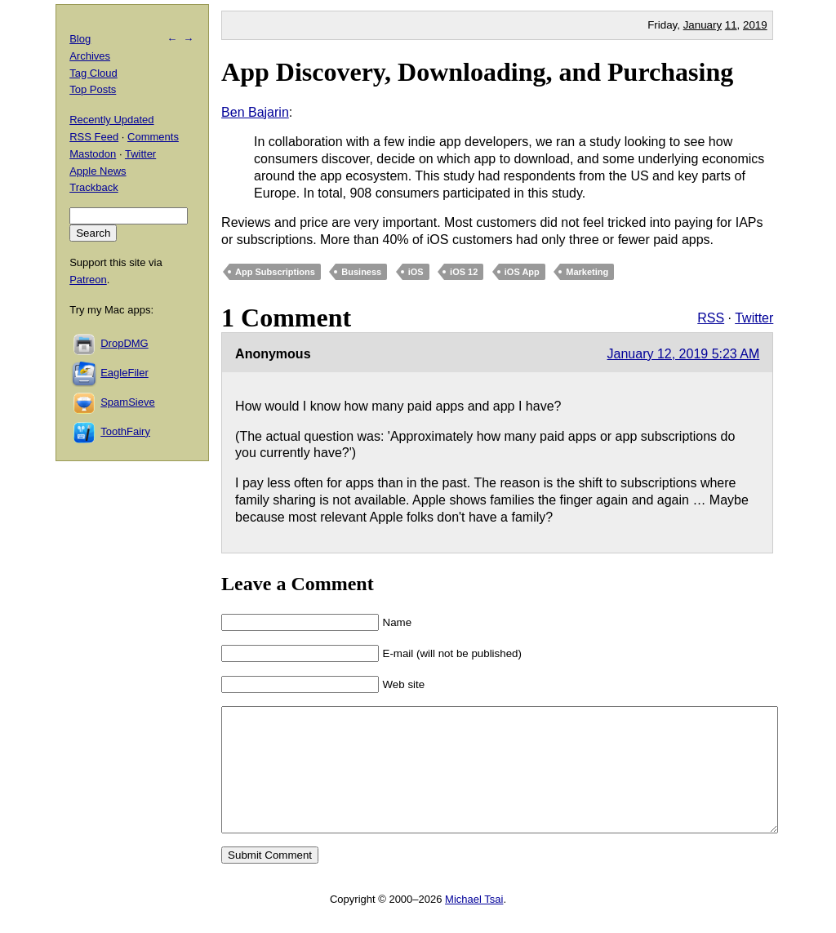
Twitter (754, 318)
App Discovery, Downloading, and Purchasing (477, 72)
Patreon (88, 279)
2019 (755, 25)
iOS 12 (464, 272)
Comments (153, 137)
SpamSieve (127, 402)
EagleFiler (124, 373)
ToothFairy (125, 431)
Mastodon (92, 154)
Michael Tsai (474, 923)
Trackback (93, 187)
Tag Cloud (93, 73)
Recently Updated (111, 119)
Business (361, 272)
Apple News (97, 171)
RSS (710, 318)
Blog (80, 39)
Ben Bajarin (255, 112)
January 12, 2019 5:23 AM (683, 354)
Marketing (587, 272)
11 (731, 25)
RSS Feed (93, 137)
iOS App (522, 272)
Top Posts (92, 89)
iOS (416, 272)
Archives (89, 56)
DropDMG (124, 343)
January (702, 25)
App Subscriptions (275, 272)
